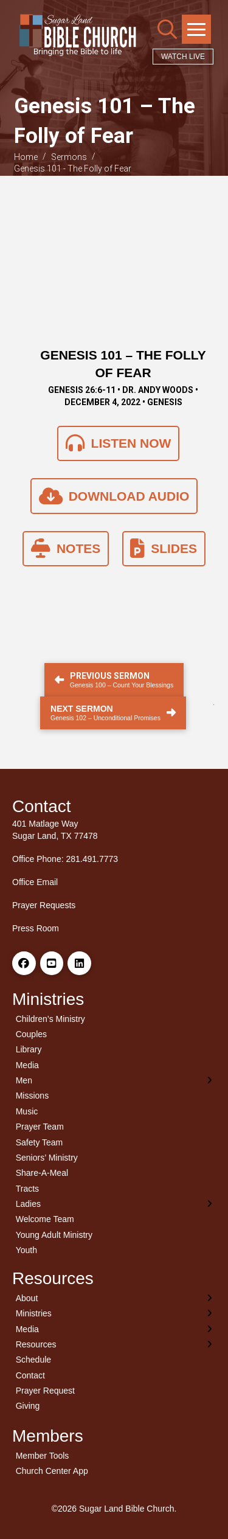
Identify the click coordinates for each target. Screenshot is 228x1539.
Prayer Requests (43, 905)
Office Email (35, 882)
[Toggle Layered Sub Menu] (114, 1080)
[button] (167, 29)
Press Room (35, 928)
